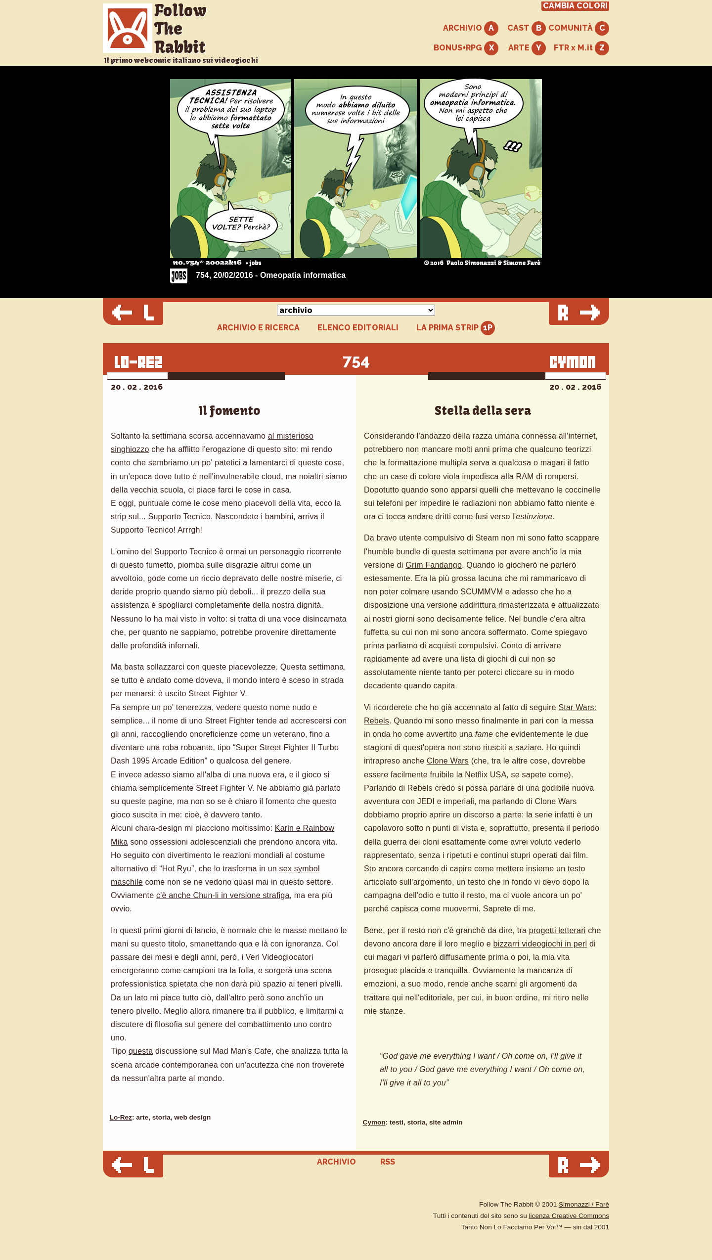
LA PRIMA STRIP (455, 328)
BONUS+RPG (466, 48)
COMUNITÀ (578, 28)
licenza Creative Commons (569, 1215)
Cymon (374, 1122)
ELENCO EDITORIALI (358, 327)
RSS (387, 1162)
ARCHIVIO (470, 28)
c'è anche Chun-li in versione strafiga (222, 895)
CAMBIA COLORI (575, 5)
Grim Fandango (433, 565)
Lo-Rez (121, 1117)
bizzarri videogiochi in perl (540, 944)
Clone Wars (448, 761)
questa (141, 1051)
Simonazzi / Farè (584, 1204)
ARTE (527, 48)
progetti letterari (557, 930)
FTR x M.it (581, 48)
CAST (526, 28)
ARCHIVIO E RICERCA (258, 327)
